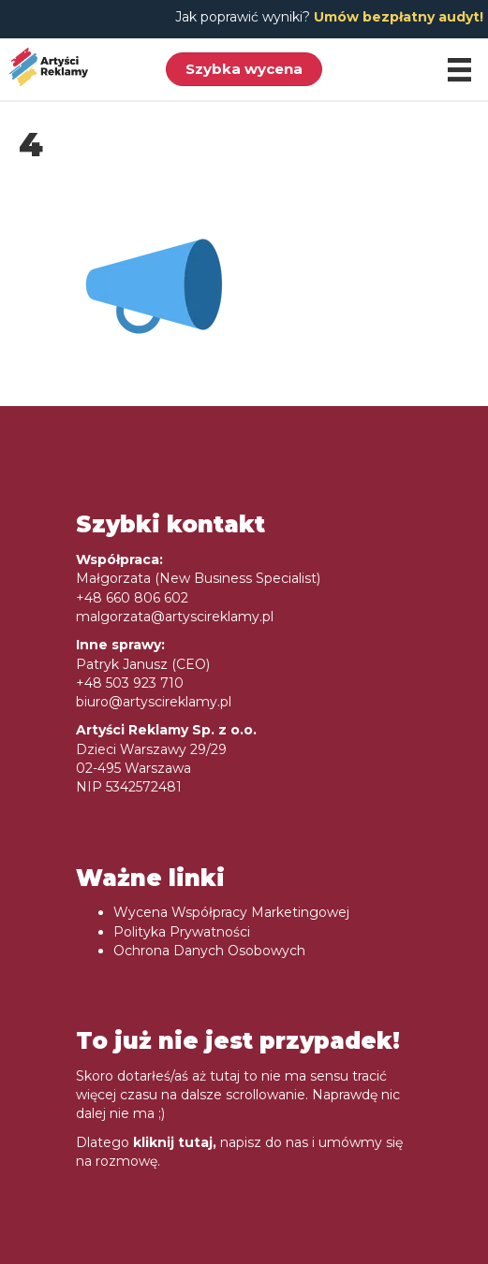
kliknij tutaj (173, 1142)
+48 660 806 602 (132, 597)
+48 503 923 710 (130, 683)
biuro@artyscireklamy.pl (153, 701)
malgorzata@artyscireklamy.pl (175, 616)
